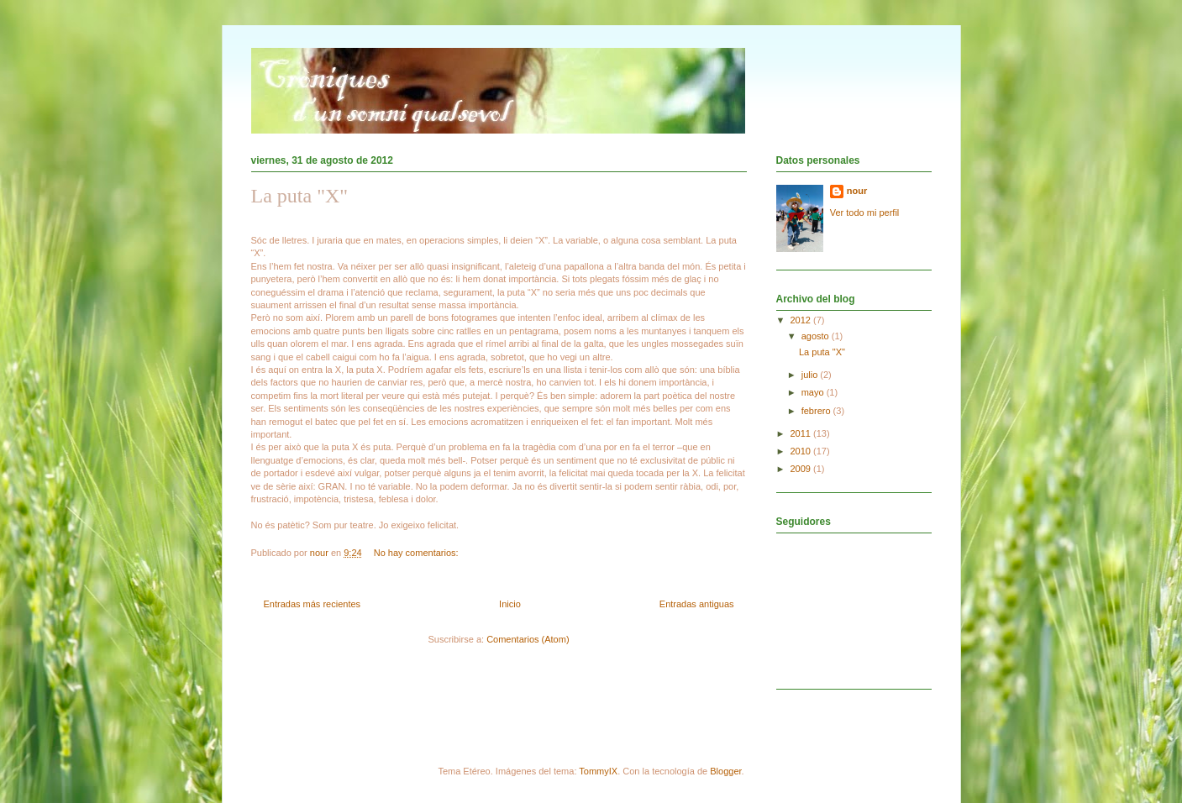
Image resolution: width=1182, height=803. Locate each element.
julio (811, 375)
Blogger (725, 771)
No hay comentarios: (417, 553)
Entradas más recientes (312, 604)
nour (857, 191)
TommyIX (598, 771)
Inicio (510, 604)
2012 (802, 320)
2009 (802, 469)
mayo (814, 392)
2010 (802, 451)
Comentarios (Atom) (527, 639)
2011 (802, 433)
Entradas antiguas (696, 604)
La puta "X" (300, 196)
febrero (817, 411)
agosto (816, 336)
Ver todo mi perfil (865, 212)
